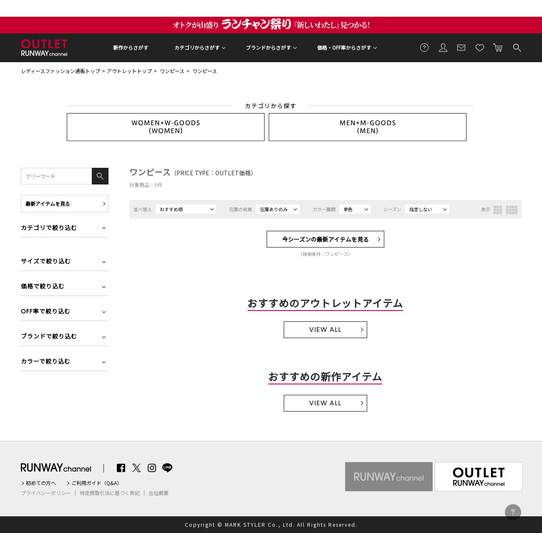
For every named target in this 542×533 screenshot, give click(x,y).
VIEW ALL (325, 329)
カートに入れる (498, 47)
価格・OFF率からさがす (344, 47)
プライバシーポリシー (46, 492)
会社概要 (159, 492)
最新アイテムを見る (47, 203)
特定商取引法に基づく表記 (110, 492)
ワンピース (172, 70)
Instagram (152, 468)
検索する (517, 47)
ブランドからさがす (268, 47)
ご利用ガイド (425, 47)
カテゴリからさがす (196, 47)
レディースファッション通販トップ (60, 70)
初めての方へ (41, 482)
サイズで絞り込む (46, 261)
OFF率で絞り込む (46, 312)
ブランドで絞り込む (49, 337)
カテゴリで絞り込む (49, 228)
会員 (443, 47)
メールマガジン (461, 47)
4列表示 (511, 210)
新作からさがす (130, 47)
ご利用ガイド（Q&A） (96, 482)
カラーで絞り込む (46, 362)
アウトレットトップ (129, 70)
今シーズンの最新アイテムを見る (325, 239)
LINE (167, 468)
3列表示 (498, 210)
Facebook (121, 468)
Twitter (136, 468)
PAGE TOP (513, 512)
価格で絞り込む (43, 286)
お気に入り (480, 47)
